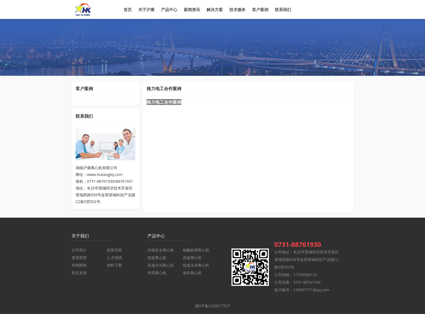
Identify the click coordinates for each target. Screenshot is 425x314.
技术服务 (237, 9)
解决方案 (215, 9)
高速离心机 (192, 257)
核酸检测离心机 (196, 250)
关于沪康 (146, 9)
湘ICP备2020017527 (212, 305)
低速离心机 (156, 257)
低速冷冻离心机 (196, 265)
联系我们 (283, 9)
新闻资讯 (192, 9)
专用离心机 (156, 272)
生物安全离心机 (160, 250)
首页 (128, 9)
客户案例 (260, 9)
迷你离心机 (192, 272)
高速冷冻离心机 (160, 265)
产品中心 (169, 9)
